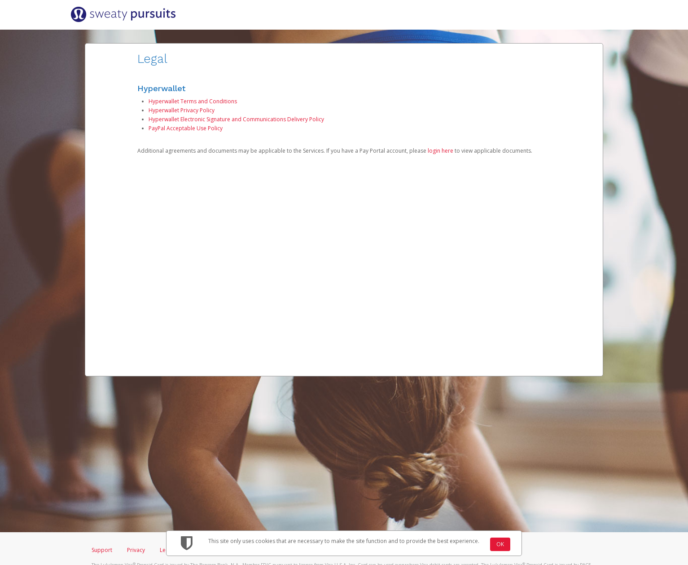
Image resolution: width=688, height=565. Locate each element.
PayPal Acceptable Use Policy (186, 128)
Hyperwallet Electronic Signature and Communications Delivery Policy (236, 119)
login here (440, 150)
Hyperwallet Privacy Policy (182, 110)
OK (500, 544)
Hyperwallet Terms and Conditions (193, 101)
